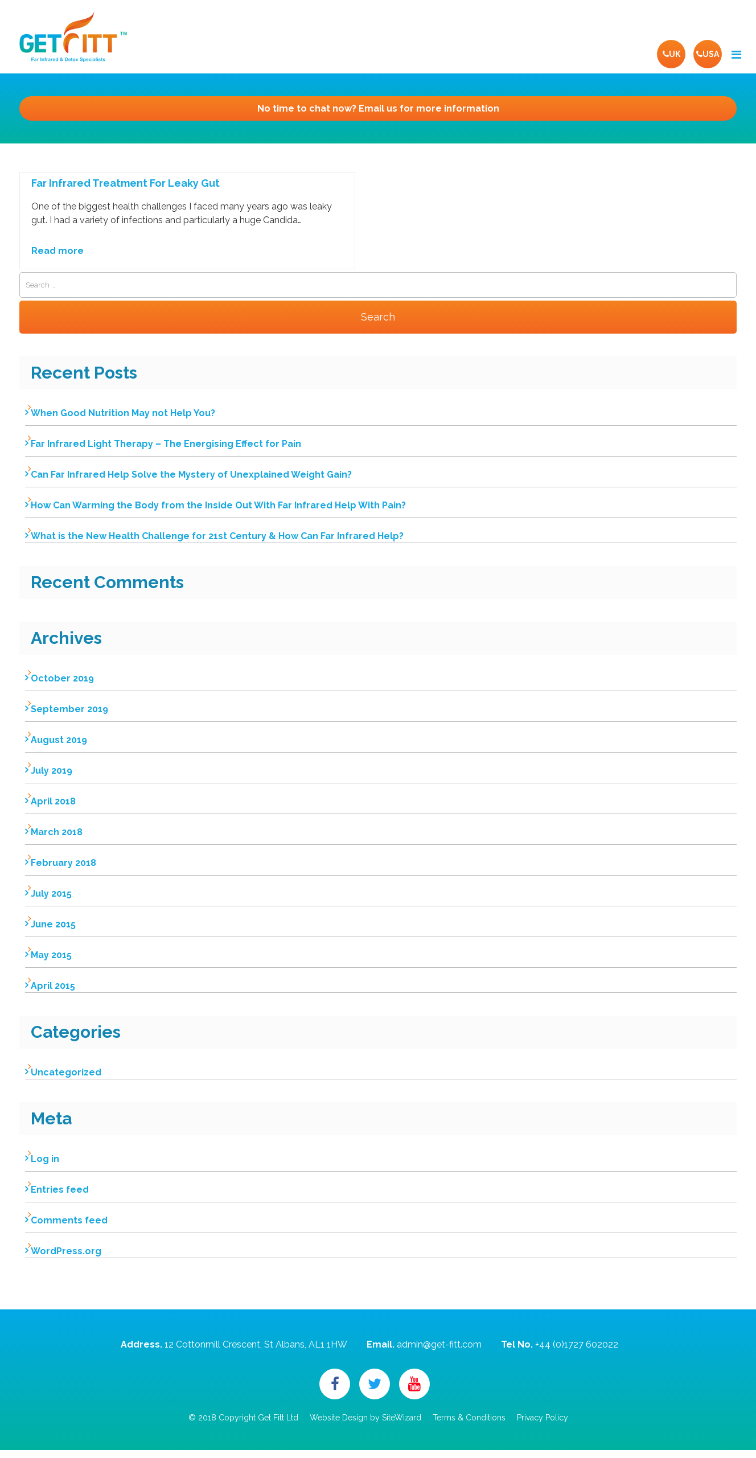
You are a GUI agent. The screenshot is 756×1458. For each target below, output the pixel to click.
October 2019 (62, 678)
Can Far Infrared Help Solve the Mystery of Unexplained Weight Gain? (191, 474)
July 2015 (51, 893)
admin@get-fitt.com (439, 1344)
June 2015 (53, 924)
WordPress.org (66, 1251)
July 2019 (51, 770)
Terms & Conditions (469, 1418)
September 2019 (69, 709)
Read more (57, 250)
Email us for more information (378, 108)
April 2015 (53, 985)
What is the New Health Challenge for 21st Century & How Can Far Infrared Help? (217, 536)
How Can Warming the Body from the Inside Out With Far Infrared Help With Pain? (218, 505)
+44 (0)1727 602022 (576, 1344)
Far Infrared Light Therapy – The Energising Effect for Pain (166, 443)
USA (707, 54)
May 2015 (51, 955)
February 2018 (63, 862)
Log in (45, 1158)
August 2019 (59, 739)
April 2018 (53, 801)
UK (671, 54)
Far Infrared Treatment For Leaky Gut (125, 183)
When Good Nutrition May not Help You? (123, 413)
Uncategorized (66, 1072)
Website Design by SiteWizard (365, 1418)
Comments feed (69, 1220)
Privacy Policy (542, 1418)
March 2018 (57, 832)
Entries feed (60, 1189)
